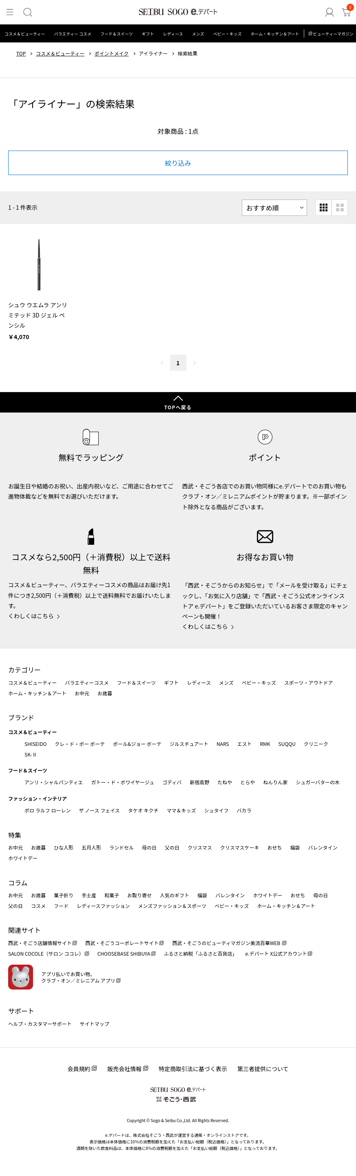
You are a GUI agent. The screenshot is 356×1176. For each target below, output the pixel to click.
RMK (265, 743)
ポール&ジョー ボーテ (137, 743)
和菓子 (111, 895)
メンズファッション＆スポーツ (172, 905)
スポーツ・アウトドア (308, 682)
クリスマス (200, 847)
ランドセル (121, 847)
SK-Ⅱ (30, 754)
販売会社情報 (124, 1069)
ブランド (21, 717)
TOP (21, 53)
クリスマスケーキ (239, 847)
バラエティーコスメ (86, 682)
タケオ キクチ (143, 810)
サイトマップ (94, 1023)
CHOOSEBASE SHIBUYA (123, 953)
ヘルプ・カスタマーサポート (40, 1023)
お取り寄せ (139, 895)
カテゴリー (24, 670)
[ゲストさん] (330, 12)
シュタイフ (216, 810)
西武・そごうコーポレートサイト (122, 942)
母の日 (149, 847)
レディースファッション (103, 905)
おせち (274, 847)
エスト (244, 743)
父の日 (172, 847)
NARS (223, 743)
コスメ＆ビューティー (24, 34)
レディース (173, 34)
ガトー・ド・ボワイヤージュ (122, 782)
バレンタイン (322, 847)
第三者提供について (263, 1069)
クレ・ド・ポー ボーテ (80, 743)
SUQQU (287, 743)
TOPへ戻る (178, 407)
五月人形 (91, 847)
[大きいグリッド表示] (340, 208)
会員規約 (78, 1069)
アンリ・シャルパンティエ (53, 782)
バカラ (244, 810)
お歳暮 (104, 693)
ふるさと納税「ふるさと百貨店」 (200, 953)
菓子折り (63, 895)
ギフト (148, 34)
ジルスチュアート (189, 743)
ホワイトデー (23, 857)
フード (61, 905)
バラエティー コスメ (72, 34)
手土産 (89, 895)
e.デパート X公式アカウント (276, 953)
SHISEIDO (35, 743)
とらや (247, 782)
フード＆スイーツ (116, 34)
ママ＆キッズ (181, 810)
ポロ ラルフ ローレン (47, 810)
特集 (14, 835)
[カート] (346, 12)
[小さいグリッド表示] (323, 208)
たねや (224, 782)
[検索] (27, 12)
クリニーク (316, 743)
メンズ (198, 34)
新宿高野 (199, 782)
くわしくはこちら (31, 616)
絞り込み (178, 163)
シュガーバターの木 (318, 782)
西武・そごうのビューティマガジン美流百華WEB (226, 942)
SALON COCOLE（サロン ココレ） (46, 953)
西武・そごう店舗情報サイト (40, 942)
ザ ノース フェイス (99, 810)
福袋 (295, 847)
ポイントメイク (112, 53)
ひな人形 (63, 847)
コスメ (38, 905)
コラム (18, 883)
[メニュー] (10, 12)
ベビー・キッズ (227, 34)
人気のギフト (174, 895)
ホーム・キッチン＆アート (274, 34)
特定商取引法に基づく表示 (193, 1069)
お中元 (82, 693)
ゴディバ (171, 782)
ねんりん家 (275, 782)
